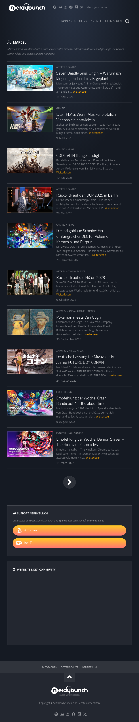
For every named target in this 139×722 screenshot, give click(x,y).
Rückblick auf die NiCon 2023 (80, 277)
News (83, 21)
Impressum (89, 667)
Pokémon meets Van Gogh (78, 317)
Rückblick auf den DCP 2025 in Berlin (87, 195)
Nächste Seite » (69, 482)
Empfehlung (64, 392)
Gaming (72, 67)
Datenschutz (69, 667)
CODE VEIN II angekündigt (77, 155)
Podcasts (68, 21)
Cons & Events (76, 271)
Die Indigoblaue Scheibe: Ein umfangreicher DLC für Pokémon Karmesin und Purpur (83, 236)
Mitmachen (113, 21)
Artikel (96, 21)
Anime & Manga (65, 311)
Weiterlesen (80, 91)
